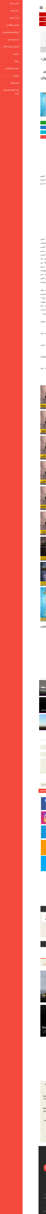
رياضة (40, 1198)
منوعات (19, 1198)
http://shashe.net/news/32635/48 (30, 364)
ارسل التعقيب (6, 790)
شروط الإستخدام (11, 1211)
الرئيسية (39, 33)
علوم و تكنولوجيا (30, 1198)
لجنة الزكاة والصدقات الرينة (24, 1202)
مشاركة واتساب (23, 122)
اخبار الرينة (11, 14)
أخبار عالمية (34, 19)
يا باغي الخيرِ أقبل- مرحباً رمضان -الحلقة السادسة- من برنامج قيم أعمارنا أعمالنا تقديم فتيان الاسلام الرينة (24, 40)
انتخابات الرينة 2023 (21, 1194)
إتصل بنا (23, 1211)
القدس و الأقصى (11, 19)
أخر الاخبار (39, 1079)
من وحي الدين (11, 24)
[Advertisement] (25, 156)
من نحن (31, 1211)
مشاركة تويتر (23, 132)
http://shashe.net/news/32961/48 (31, 376)
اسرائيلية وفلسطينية (34, 24)
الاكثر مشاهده (26, 1079)
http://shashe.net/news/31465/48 (30, 329)
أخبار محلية (34, 14)
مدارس (9, 1194)
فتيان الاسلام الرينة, (17, 627)
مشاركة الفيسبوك (23, 127)
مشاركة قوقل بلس (23, 137)
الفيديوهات (9, 1198)
